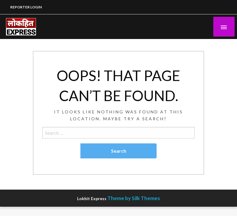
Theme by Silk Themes (133, 198)
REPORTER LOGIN (26, 7)
